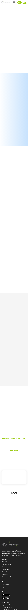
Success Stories (6, 569)
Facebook (6, 584)
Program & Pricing (6, 564)
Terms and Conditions (7, 576)
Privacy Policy (5, 574)
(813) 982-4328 (8, 607)
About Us (4, 561)
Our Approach (5, 566)
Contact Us (5, 571)
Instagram (6, 586)
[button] (14, 2)
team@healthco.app (9, 604)
